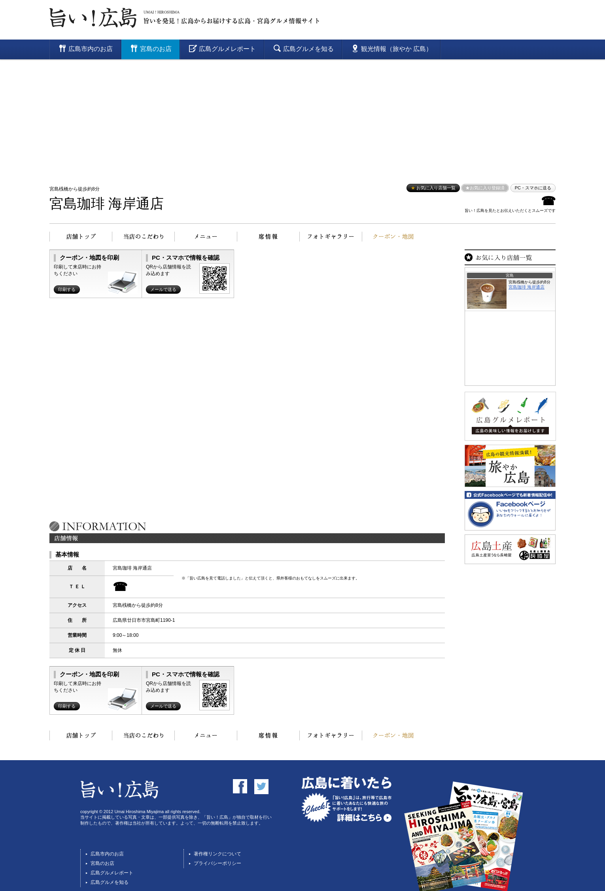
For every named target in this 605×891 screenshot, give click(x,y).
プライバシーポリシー (217, 863)
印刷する (67, 289)
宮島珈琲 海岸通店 (106, 203)
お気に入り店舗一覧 (433, 187)
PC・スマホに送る (533, 187)
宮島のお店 (102, 863)
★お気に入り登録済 (485, 187)
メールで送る (163, 289)
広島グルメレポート (112, 873)
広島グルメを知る (110, 882)
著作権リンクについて (217, 854)
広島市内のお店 (107, 854)
